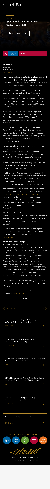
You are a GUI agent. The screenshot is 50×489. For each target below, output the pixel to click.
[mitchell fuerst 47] (16, 440)
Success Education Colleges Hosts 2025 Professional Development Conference (20, 398)
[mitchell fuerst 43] (7, 440)
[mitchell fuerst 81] (14, 4)
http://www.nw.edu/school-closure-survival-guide (21, 194)
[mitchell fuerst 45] (34, 440)
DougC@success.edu (11, 72)
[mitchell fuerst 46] (25, 440)
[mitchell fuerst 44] (43, 440)
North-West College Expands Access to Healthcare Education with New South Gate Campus (25, 359)
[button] (47, 4)
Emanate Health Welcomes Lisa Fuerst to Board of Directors (25, 418)
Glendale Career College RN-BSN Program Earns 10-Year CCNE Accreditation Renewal (24, 320)
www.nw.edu (8, 237)
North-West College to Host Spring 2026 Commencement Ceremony (21, 340)
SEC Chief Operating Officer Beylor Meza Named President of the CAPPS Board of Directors (24, 379)
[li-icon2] (43, 326)
